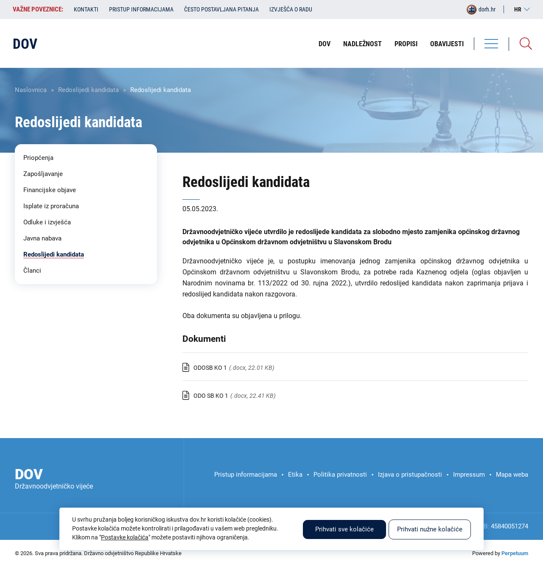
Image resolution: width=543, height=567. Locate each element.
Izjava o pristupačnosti (410, 474)
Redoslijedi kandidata (88, 90)
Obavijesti (447, 44)
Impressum (469, 474)
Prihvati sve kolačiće (344, 529)
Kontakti (86, 9)
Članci (32, 270)
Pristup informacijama (141, 9)
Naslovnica (31, 90)
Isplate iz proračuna (51, 206)
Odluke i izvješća (47, 222)
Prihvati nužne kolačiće (429, 529)
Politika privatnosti (340, 474)
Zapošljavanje (43, 174)
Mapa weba (512, 474)
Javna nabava (42, 238)
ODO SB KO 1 (210, 395)
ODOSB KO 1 (210, 367)
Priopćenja (38, 158)
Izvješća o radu (290, 9)
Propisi (406, 44)
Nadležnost (362, 44)
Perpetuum (514, 553)
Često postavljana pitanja (221, 9)
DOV (324, 44)
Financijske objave (49, 190)
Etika (295, 474)
